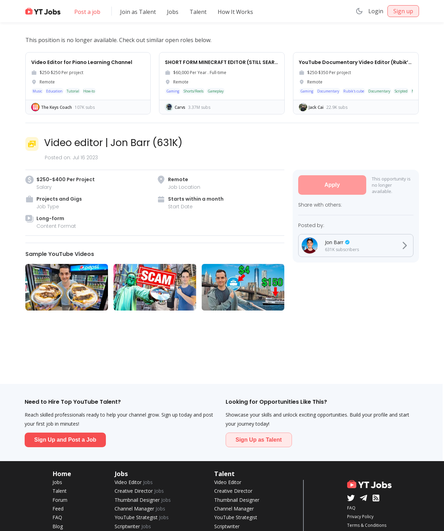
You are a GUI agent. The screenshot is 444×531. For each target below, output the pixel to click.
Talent (198, 12)
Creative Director (139, 491)
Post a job (87, 12)
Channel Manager (140, 508)
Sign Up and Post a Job (65, 440)
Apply (332, 185)
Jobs (172, 12)
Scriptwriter (133, 526)
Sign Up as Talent (259, 440)
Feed (58, 508)
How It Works (235, 12)
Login (375, 11)
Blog (57, 526)
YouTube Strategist (142, 517)
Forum (59, 500)
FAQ (57, 517)
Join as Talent (138, 12)
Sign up (403, 11)
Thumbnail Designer (143, 500)
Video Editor (134, 482)
